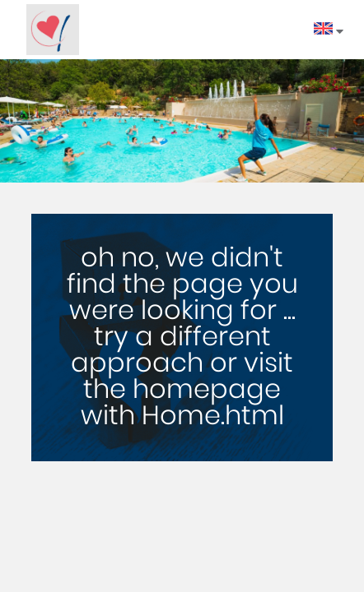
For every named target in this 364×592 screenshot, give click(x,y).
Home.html (213, 416)
